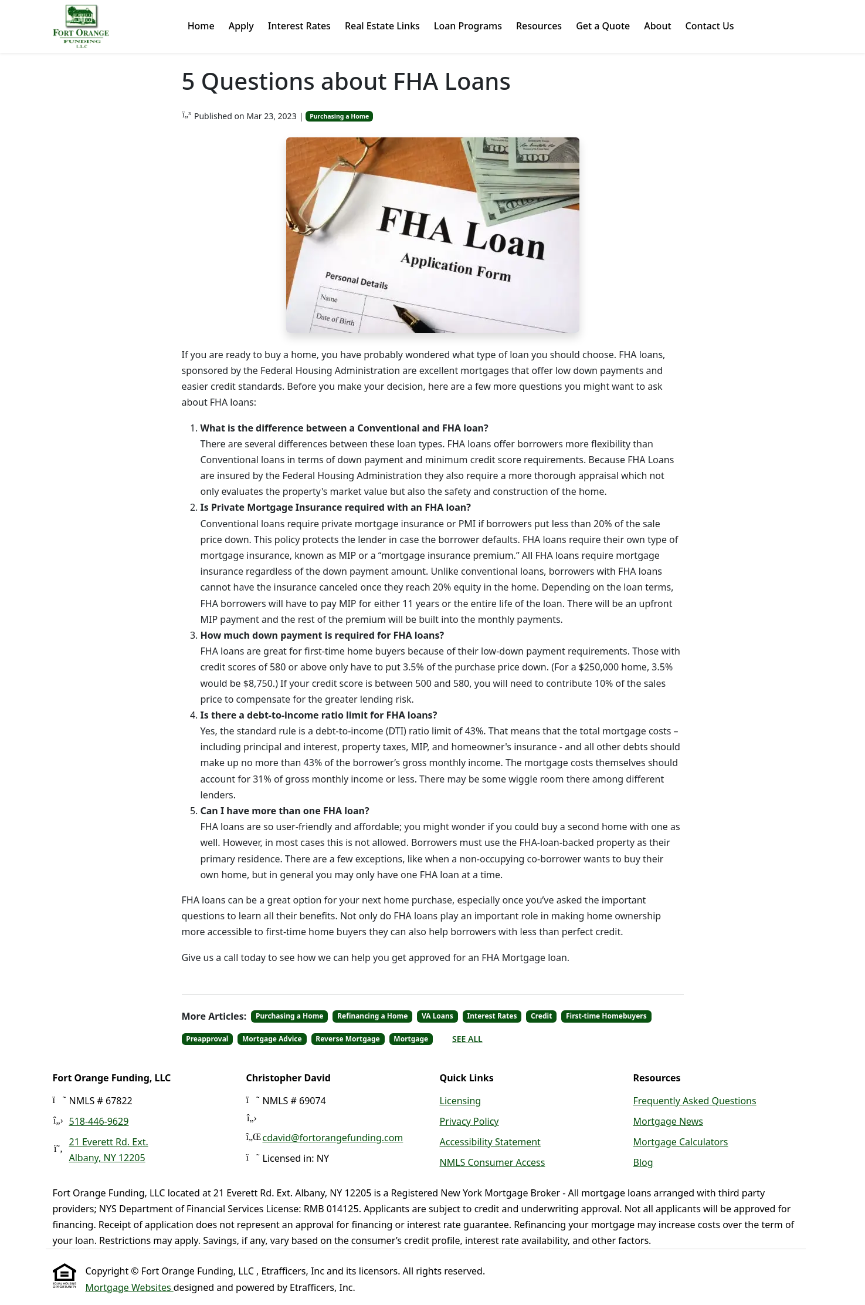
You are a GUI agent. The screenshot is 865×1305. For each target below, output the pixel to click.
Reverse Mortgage (347, 1039)
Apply (241, 25)
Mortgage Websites (130, 1287)
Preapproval (207, 1039)
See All (467, 1038)
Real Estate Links (382, 25)
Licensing (460, 1100)
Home (201, 25)
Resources (539, 25)
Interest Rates (299, 25)
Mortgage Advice (272, 1039)
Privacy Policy (469, 1121)
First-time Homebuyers (606, 1016)
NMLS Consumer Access (492, 1162)
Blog (643, 1162)
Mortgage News (668, 1121)
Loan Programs (468, 25)
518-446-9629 (99, 1121)
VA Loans (437, 1016)
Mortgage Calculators (680, 1141)
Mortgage (411, 1039)
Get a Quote (603, 25)
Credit (541, 1016)
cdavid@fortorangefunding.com (333, 1137)
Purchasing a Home (339, 116)
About (657, 25)
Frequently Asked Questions (695, 1100)
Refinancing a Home (372, 1016)
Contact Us (710, 25)
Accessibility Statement (490, 1141)
